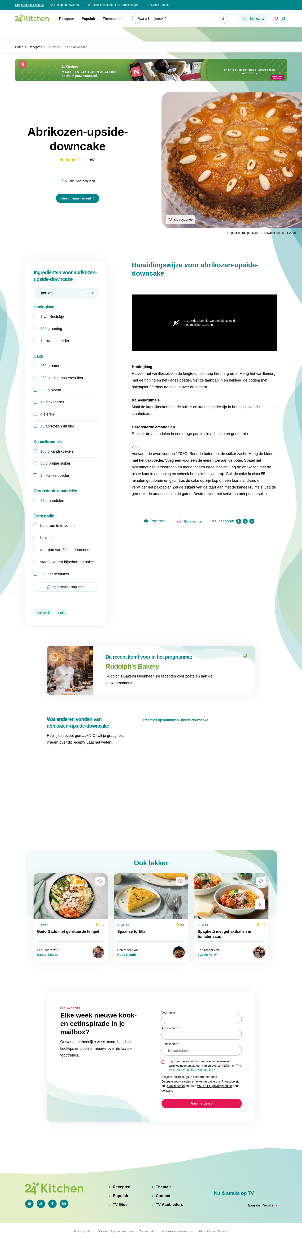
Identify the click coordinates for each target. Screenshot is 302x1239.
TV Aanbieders (169, 1204)
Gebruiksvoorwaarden (176, 1067)
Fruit (61, 598)
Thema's (109, 19)
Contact (163, 1195)
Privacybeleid (230, 1067)
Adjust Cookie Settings (213, 1231)
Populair (88, 19)
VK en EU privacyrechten (116, 1231)
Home (19, 32)
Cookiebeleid (176, 1072)
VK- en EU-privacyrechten (214, 1072)
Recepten (66, 19)
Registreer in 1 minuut (29, 5)
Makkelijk (43, 598)
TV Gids (120, 1204)
